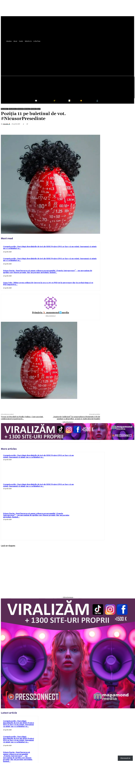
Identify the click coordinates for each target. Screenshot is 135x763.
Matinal (27, 109)
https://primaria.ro (50, 315)
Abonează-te (125, 758)
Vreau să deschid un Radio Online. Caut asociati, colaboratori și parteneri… (22, 418)
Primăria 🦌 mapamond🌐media (50, 312)
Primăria (33, 109)
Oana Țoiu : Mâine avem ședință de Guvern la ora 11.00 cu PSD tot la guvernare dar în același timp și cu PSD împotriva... (48, 284)
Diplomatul (13, 109)
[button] (82, 62)
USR (38, 109)
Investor (20, 109)
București (4, 109)
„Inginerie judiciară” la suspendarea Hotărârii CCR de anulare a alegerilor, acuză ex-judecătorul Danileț (76, 418)
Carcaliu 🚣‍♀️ (6, 124)
